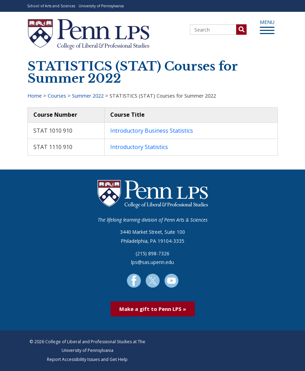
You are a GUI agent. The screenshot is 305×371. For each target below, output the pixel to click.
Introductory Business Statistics (151, 130)
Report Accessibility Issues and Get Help (87, 359)
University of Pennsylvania (101, 5)
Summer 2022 (88, 95)
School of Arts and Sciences (51, 5)
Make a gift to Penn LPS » (152, 308)
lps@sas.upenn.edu (152, 262)
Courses (57, 95)
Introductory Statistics (139, 147)
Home (34, 95)
